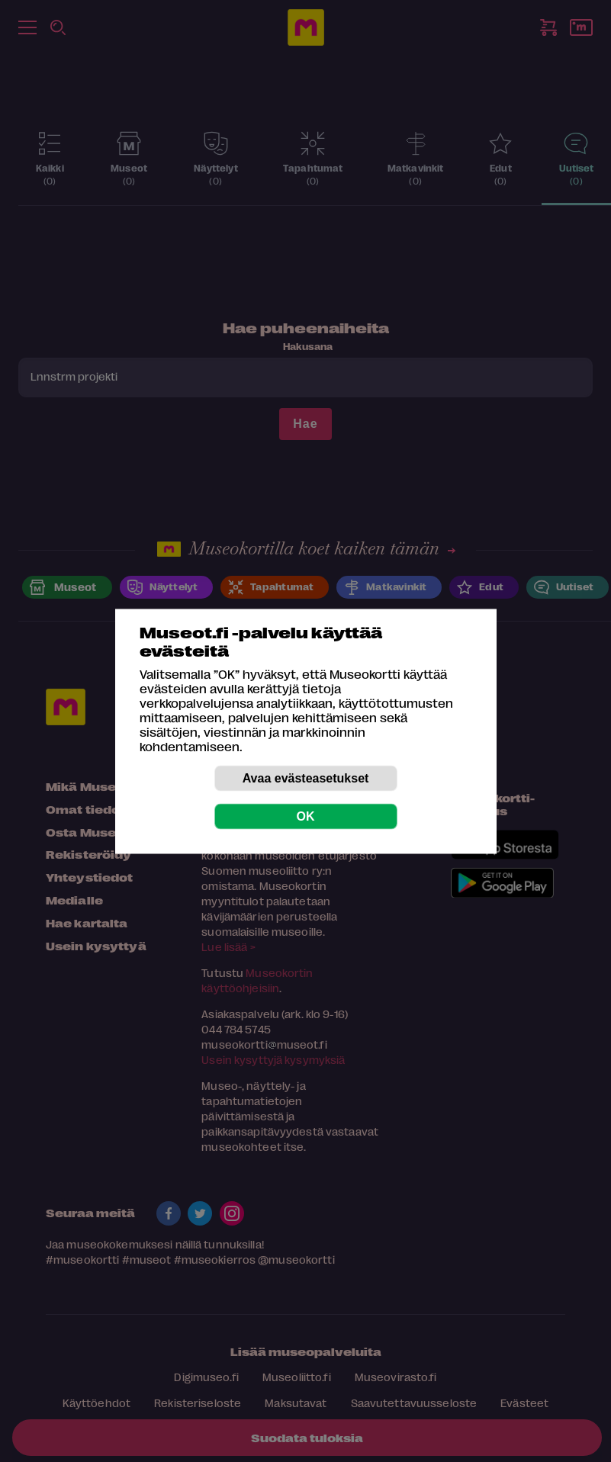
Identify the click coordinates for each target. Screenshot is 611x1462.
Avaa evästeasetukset (306, 777)
